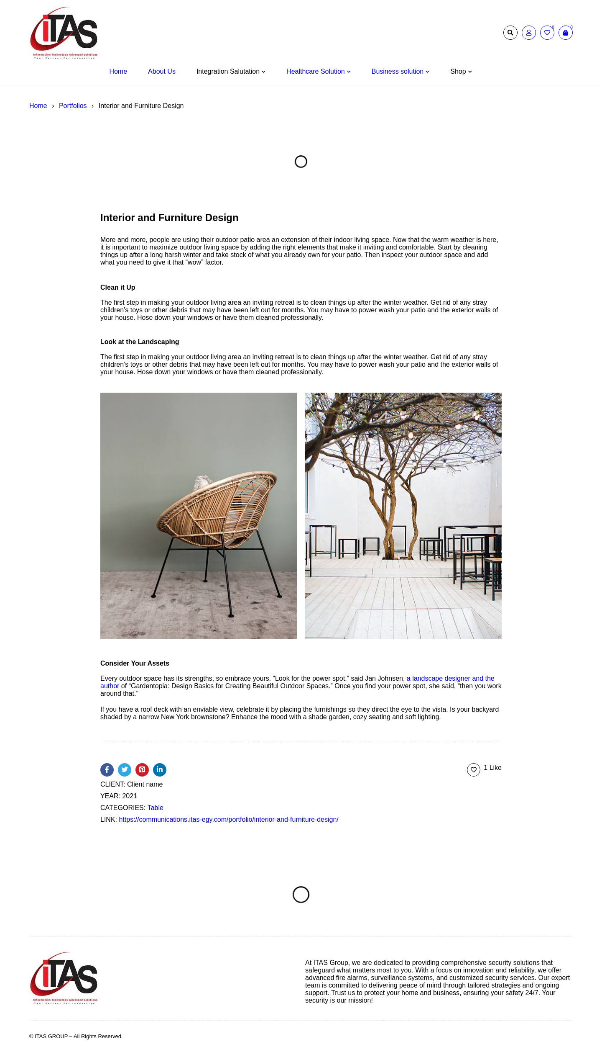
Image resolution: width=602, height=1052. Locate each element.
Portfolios (73, 105)
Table (155, 807)
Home (38, 105)
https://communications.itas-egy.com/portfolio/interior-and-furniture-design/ (228, 819)
